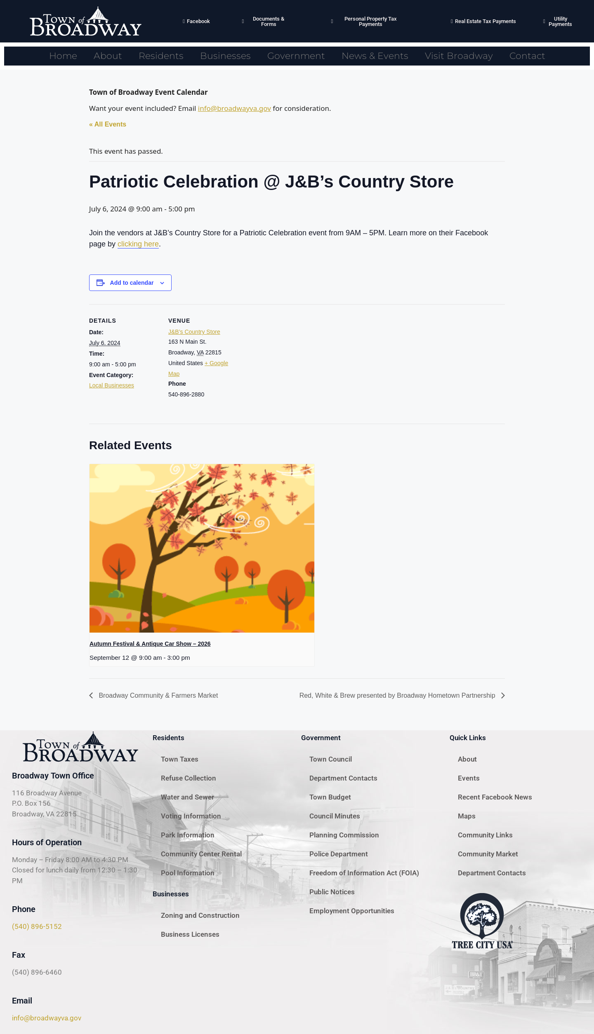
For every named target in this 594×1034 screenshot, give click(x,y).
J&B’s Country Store (194, 331)
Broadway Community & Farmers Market (157, 695)
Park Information (187, 835)
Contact (527, 55)
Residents (161, 55)
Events (469, 778)
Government (296, 55)
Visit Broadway (459, 55)
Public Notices (332, 892)
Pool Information (187, 873)
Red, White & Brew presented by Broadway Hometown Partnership (398, 695)
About (108, 55)
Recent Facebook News (495, 797)
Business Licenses (190, 934)
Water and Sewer (187, 797)
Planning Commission (344, 835)
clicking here (138, 244)
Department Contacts (343, 778)
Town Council (330, 759)
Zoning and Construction (200, 915)
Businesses (225, 55)
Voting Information (191, 816)
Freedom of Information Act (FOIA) (364, 873)
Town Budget (330, 797)
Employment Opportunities (351, 911)
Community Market (488, 854)
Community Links (485, 835)
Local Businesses (111, 385)
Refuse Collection (188, 778)
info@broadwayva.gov (234, 108)
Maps (467, 816)
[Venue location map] (291, 361)
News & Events (375, 55)
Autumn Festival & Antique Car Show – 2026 (150, 643)
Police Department (338, 854)
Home (63, 55)
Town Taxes (179, 759)
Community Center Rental (201, 854)
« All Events (107, 124)
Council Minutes (334, 816)
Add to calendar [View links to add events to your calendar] (132, 282)
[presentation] (202, 548)
